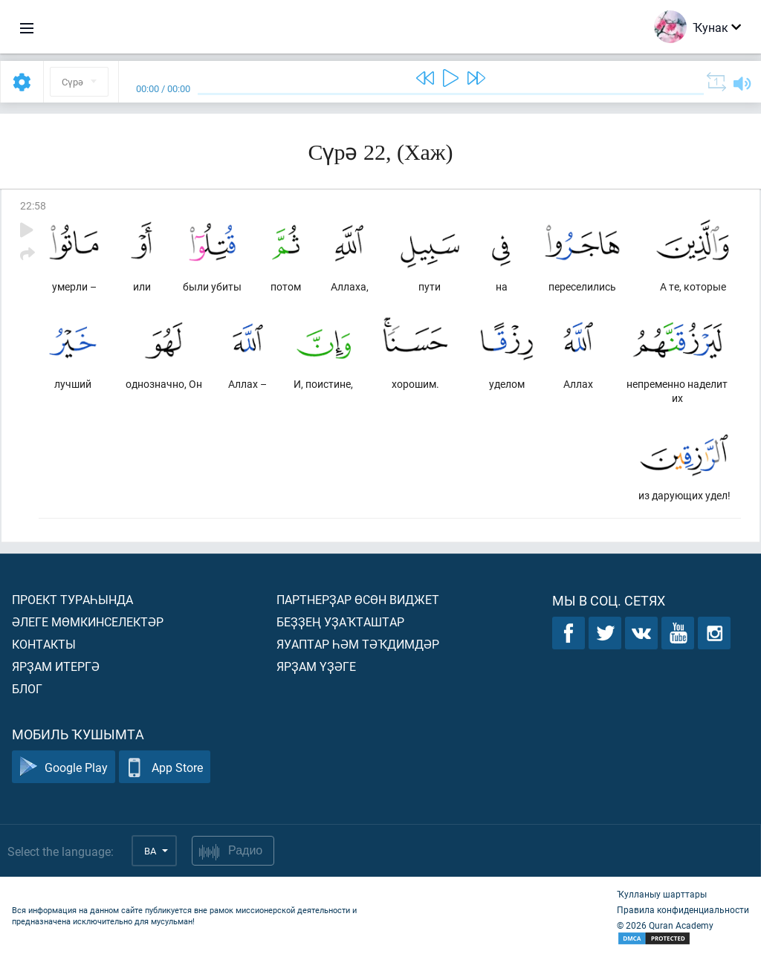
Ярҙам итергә (56, 666)
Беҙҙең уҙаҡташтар (340, 621)
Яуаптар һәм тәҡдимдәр (357, 644)
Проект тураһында (72, 599)
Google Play (63, 767)
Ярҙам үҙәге (316, 666)
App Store (164, 767)
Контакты (44, 644)
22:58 (33, 205)
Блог (27, 688)
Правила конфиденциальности (683, 909)
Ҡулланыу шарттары (662, 894)
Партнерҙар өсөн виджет (357, 599)
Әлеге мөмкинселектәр (87, 621)
